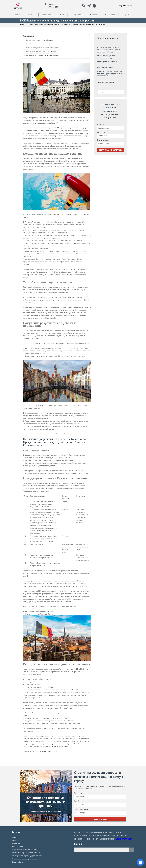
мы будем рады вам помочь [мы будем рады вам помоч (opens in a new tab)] (55, 744)
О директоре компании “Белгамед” (25, 850)
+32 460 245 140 (51, 7)
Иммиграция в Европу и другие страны (27, 856)
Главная (18, 15)
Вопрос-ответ (110, 15)
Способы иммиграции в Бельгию (37, 44)
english (122, 6)
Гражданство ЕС (77, 15)
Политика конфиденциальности (24, 859)
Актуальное (47, 15)
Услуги (31, 15)
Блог (62, 15)
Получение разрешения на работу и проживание (42, 48)
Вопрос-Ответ (17, 846)
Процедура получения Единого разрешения (41, 51)
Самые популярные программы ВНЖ (26, 853)
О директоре (126, 15)
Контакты (51, 4)
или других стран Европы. (60, 747)
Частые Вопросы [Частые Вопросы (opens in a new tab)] (50, 751)
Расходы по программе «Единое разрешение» (42, 55)
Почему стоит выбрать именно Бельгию (39, 40)
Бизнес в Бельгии (18, 862)
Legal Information (124, 839)
